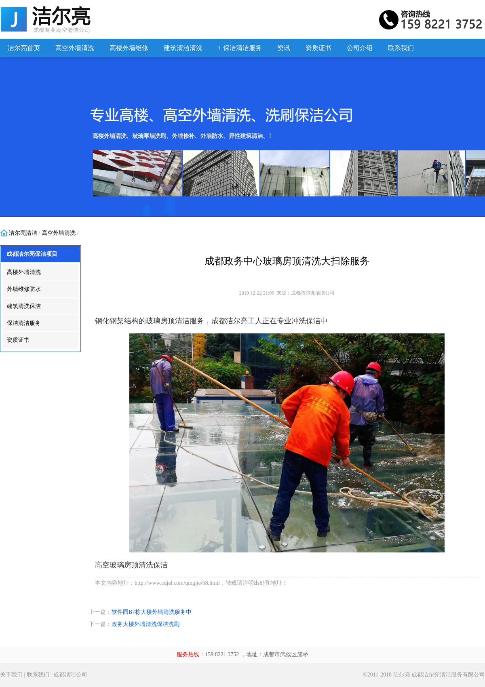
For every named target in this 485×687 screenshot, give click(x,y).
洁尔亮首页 (24, 47)
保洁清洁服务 (24, 323)
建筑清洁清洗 (183, 47)
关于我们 (11, 675)
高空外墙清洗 (74, 47)
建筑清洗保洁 (24, 306)
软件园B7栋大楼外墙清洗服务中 (152, 612)
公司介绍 (360, 47)
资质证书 (318, 47)
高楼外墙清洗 (24, 272)
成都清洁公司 (70, 675)
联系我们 (401, 47)
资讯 (283, 47)
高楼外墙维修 (129, 47)
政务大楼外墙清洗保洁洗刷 (145, 624)
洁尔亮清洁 (23, 233)
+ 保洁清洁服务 (240, 47)
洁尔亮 (401, 675)
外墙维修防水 (24, 289)
